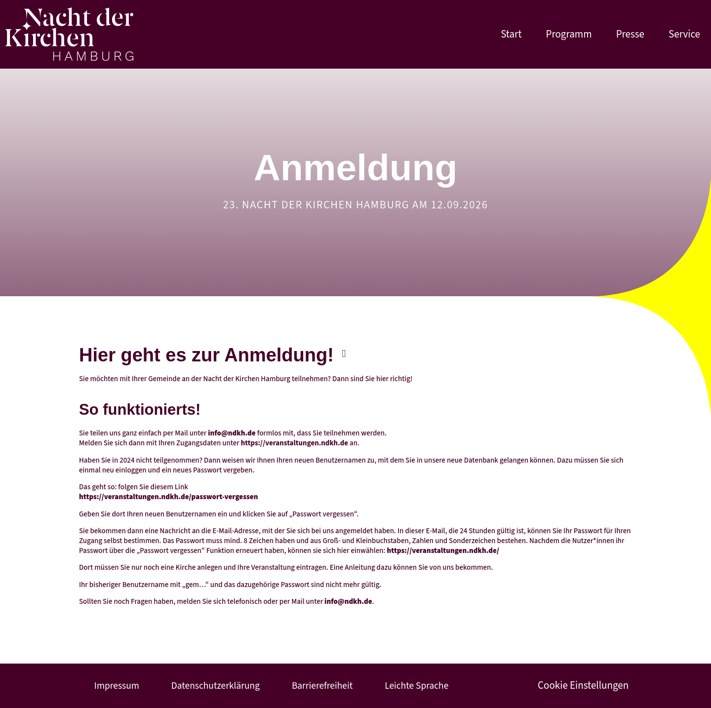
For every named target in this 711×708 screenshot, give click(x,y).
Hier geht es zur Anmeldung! (206, 355)
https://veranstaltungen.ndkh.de (294, 443)
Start (511, 34)
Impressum (117, 685)
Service (684, 34)
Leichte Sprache (410, 685)
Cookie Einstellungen (578, 685)
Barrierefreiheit (319, 685)
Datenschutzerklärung (214, 685)
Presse (630, 34)
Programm (569, 34)
